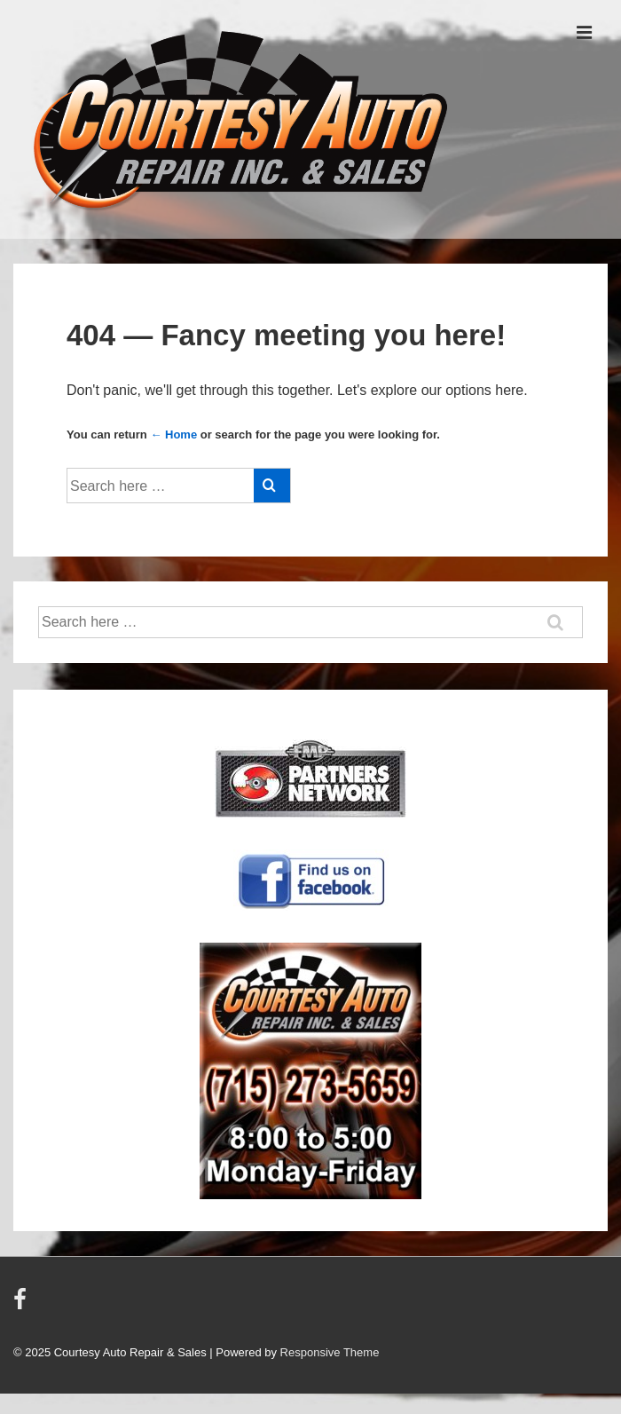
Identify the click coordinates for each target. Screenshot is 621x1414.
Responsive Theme (330, 1352)
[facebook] (22, 1305)
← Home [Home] (173, 434)
